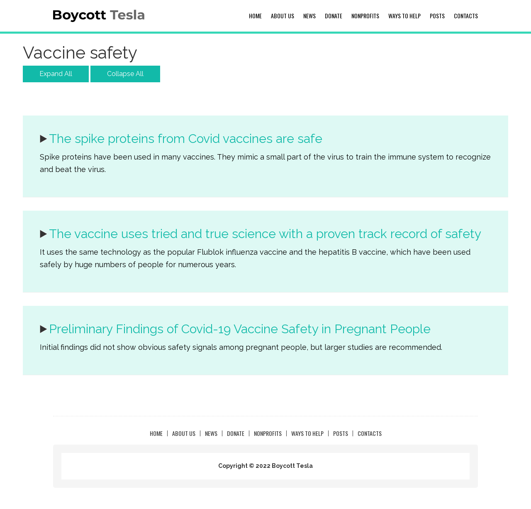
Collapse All (125, 74)
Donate (333, 15)
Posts (437, 15)
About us (282, 15)
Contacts (466, 15)
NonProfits (365, 15)
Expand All (55, 74)
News (309, 15)
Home (255, 15)
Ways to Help (404, 15)
